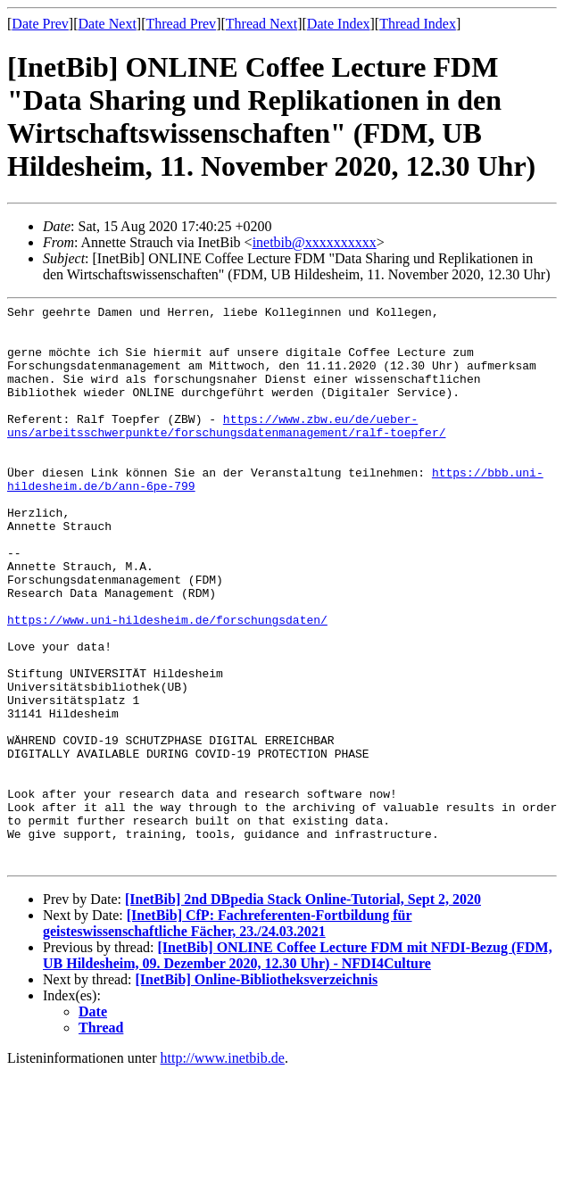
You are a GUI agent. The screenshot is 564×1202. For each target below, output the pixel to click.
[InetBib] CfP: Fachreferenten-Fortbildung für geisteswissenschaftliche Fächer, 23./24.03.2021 (227, 1035)
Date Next (108, 23)
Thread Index (417, 23)
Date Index (338, 23)
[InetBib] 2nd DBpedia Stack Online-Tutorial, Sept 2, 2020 (303, 1011)
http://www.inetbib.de (223, 1170)
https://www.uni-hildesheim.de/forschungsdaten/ (167, 684)
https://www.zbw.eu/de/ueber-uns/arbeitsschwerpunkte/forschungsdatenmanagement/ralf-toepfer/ (226, 451)
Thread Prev (180, 23)
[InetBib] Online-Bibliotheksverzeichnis (257, 1091)
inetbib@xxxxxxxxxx (315, 242)
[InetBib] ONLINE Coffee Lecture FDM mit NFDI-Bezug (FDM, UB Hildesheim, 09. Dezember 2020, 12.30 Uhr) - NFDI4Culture (297, 1067)
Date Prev (40, 23)
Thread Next (261, 23)
